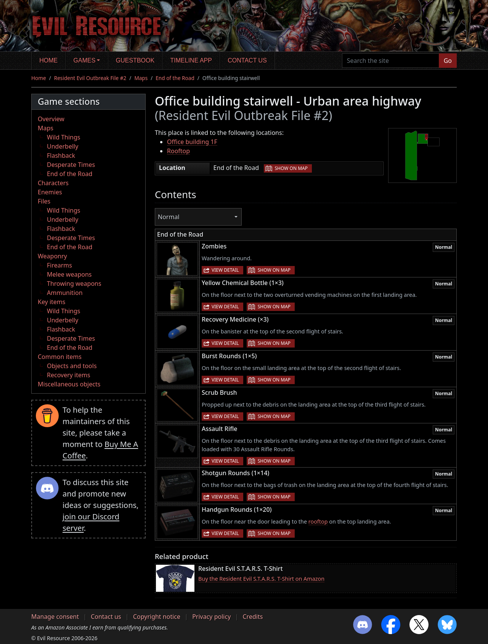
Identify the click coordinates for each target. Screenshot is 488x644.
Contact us (247, 60)
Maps (141, 78)
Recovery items (68, 375)
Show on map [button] (291, 168)
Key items (51, 302)
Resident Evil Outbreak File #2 (90, 78)
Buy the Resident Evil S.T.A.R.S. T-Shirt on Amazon (261, 578)
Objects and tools (72, 366)
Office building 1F (192, 142)
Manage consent (55, 616)
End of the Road (175, 78)
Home (48, 60)
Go (448, 60)
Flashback (61, 155)
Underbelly (62, 146)
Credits (252, 616)
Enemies (50, 192)
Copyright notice (156, 616)
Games (85, 60)
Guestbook (135, 60)
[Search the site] (390, 60)
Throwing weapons (74, 283)
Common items (60, 356)
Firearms (59, 265)
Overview (51, 119)
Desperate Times (71, 164)
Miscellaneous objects (69, 384)
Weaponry (52, 256)
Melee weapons (69, 274)
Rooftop (178, 151)
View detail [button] (225, 270)
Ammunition (65, 292)
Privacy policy (211, 616)
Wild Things (63, 137)
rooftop (318, 521)
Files (44, 201)
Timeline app (191, 60)
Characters (53, 183)
